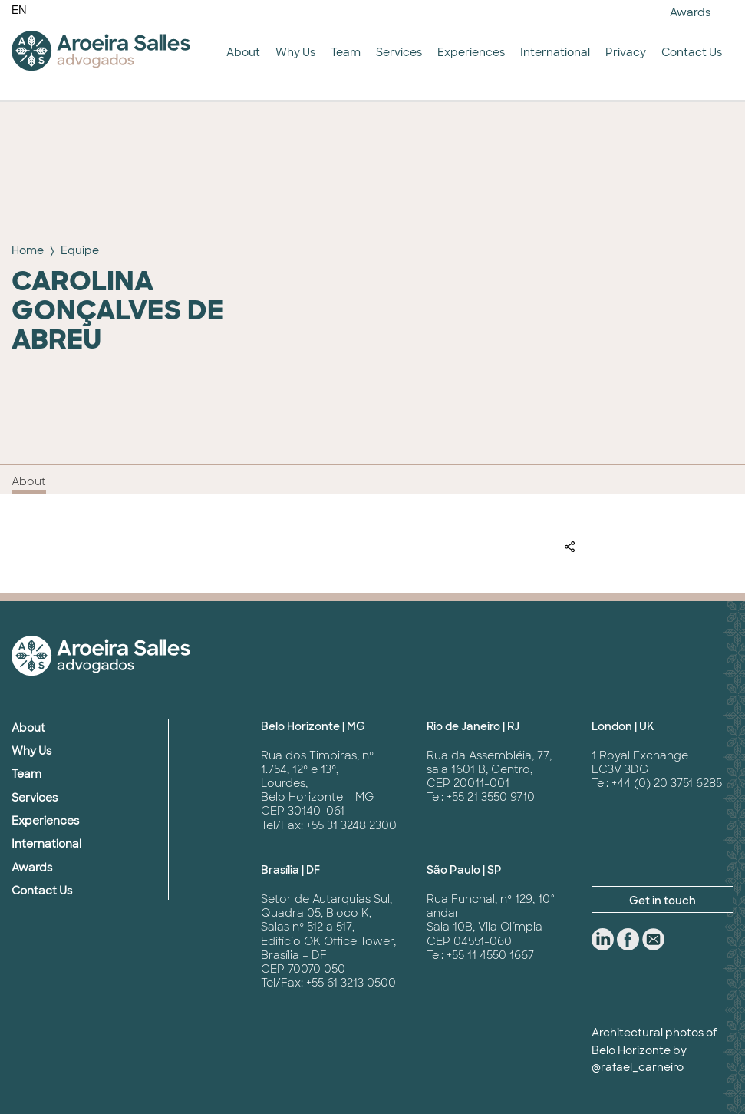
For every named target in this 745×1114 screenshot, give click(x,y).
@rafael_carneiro (638, 1067)
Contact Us (691, 52)
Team (346, 52)
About (243, 52)
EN (19, 10)
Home (28, 250)
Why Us (295, 52)
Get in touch (662, 900)
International (555, 52)
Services (399, 52)
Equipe (80, 250)
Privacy (625, 52)
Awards (690, 12)
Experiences (471, 52)
